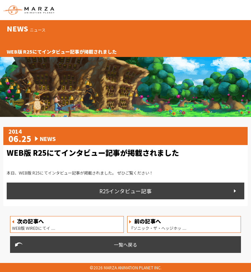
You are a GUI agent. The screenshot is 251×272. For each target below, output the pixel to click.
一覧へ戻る (125, 244)
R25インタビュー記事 (125, 191)
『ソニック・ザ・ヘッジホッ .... (157, 224)
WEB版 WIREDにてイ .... (33, 224)
